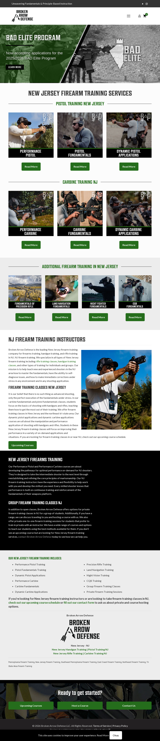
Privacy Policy (120, 725)
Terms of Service (102, 725)
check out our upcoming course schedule (34, 602)
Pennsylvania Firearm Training (21, 662)
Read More (103, 735)
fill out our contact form (79, 602)
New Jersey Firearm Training (47, 662)
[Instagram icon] (146, 3)
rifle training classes (46, 361)
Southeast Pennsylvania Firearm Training (79, 662)
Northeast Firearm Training (134, 662)
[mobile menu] (128, 16)
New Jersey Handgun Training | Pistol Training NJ (80, 649)
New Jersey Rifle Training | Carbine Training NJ (80, 653)
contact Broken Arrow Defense (35, 536)
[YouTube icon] (143, 3)
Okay (116, 735)
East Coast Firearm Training (110, 662)
